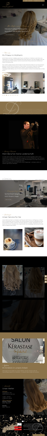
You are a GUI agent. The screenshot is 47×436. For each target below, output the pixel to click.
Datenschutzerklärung (32, 430)
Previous (41, 362)
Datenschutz (41, 435)
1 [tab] (31, 42)
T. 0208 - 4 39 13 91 (28, 0)
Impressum (35, 435)
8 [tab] (43, 42)
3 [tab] (34, 42)
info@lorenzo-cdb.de (38, 0)
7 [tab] (42, 42)
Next (43, 362)
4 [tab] (36, 42)
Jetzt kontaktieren (9, 34)
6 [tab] (40, 42)
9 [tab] (18, 95)
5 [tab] (38, 42)
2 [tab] (32, 42)
